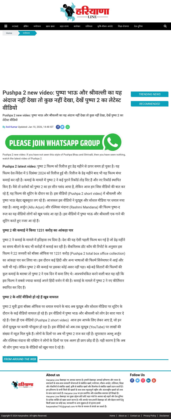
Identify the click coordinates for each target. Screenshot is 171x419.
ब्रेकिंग (25, 26)
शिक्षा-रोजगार (123, 26)
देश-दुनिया (138, 26)
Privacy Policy (149, 416)
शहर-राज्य (64, 26)
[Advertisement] (85, 62)
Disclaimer (164, 416)
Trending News (149, 94)
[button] (5, 26)
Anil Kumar (11, 126)
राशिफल (88, 26)
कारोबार (77, 26)
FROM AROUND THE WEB (20, 359)
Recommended (149, 103)
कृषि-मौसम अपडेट (105, 26)
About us (123, 416)
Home (15, 26)
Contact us (135, 416)
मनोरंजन (37, 26)
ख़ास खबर (50, 26)
